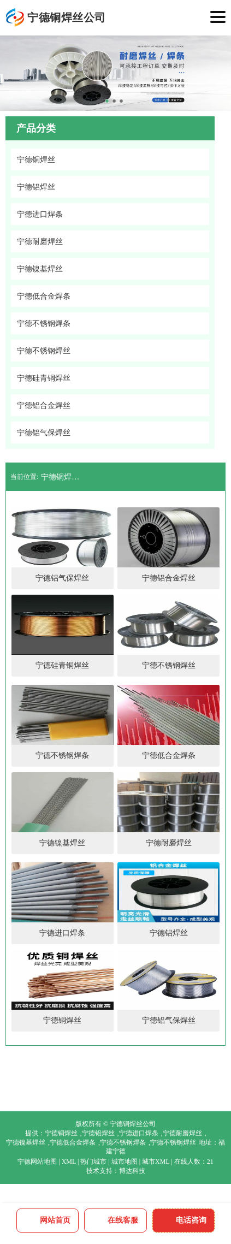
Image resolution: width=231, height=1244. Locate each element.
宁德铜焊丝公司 (62, 477)
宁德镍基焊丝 (25, 1142)
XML (69, 1161)
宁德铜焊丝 (61, 1133)
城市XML (155, 1161)
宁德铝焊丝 (98, 1133)
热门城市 (93, 1161)
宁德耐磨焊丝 (182, 1133)
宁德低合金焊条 (73, 1142)
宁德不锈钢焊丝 (173, 1142)
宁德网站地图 (37, 1161)
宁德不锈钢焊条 (123, 1142)
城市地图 (124, 1161)
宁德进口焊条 (138, 1133)
